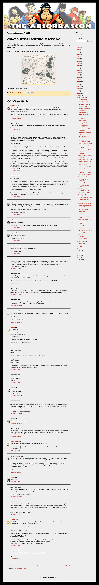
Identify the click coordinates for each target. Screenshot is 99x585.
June (80, 253)
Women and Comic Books (85, 197)
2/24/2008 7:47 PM (15, 558)
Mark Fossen (14, 311)
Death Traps (81, 211)
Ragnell (12, 327)
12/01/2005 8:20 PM (15, 283)
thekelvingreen (14, 441)
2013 (78, 77)
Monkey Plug (81, 225)
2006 (78, 93)
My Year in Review (83, 99)
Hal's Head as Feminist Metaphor (84, 129)
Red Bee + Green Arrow (84, 161)
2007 (78, 91)
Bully (11, 220)
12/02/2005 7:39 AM (15, 382)
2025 (78, 49)
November (81, 241)
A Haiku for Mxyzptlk (83, 213)
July (80, 250)
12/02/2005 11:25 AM (16, 413)
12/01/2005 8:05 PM (15, 268)
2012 (78, 79)
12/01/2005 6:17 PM (15, 129)
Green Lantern (14, 95)
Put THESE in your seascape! (83, 180)
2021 (78, 59)
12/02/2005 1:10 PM (15, 436)
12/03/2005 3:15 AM (15, 545)
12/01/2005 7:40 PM (15, 170)
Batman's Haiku (82, 106)
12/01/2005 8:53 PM (15, 294)
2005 (78, 95)
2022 (78, 56)
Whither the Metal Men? (84, 219)
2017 (78, 68)
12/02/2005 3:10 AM (15, 345)
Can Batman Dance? (83, 112)
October (81, 243)
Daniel (12, 387)
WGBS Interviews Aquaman (83, 126)
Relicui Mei (80, 34)
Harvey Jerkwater (15, 456)
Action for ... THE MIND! (84, 203)
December (81, 97)
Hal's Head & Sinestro (84, 104)
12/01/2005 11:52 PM (16, 322)
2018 (78, 65)
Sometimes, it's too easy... (85, 166)
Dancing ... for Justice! (84, 123)
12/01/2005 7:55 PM (15, 196)
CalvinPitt (13, 105)
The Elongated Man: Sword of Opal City (84, 189)
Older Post (67, 565)
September (82, 246)
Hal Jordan (21, 95)
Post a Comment (13, 562)
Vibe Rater (81, 153)
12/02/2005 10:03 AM (16, 395)
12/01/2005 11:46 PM (16, 305)
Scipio (12, 202)
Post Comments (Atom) (20, 568)
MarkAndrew (14, 519)
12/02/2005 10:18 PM (16, 496)
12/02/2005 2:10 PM (15, 472)
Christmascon (82, 120)
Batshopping (81, 232)
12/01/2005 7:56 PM (15, 227)
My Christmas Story (83, 114)
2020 (78, 61)
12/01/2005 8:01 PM (15, 253)
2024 (78, 52)
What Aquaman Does (84, 192)
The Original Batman (83, 195)
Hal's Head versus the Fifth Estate (84, 109)
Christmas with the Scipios (85, 159)
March (80, 259)
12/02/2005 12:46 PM (16, 423)
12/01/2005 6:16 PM (15, 118)
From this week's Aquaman (82, 169)
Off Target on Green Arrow (85, 230)
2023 (78, 54)
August (81, 248)
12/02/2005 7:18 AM (15, 369)
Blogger (56, 577)
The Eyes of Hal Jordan (84, 174)
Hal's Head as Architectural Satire (84, 140)
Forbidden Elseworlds (84, 183)
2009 (78, 86)
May (80, 255)
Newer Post (10, 565)
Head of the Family (83, 101)
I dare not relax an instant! (85, 143)
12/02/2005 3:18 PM (15, 481)
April (80, 257)
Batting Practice (82, 164)
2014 (78, 75)
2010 (78, 84)
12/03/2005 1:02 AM (15, 514)
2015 (78, 72)
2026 (78, 47)
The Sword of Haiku (83, 177)
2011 (78, 81)
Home (38, 565)
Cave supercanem (83, 209)
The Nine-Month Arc (83, 228)
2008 (78, 88)
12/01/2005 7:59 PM (15, 240)
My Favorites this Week (84, 172)
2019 (78, 63)
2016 (78, 70)
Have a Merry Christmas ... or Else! (84, 117)
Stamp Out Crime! (83, 238)
